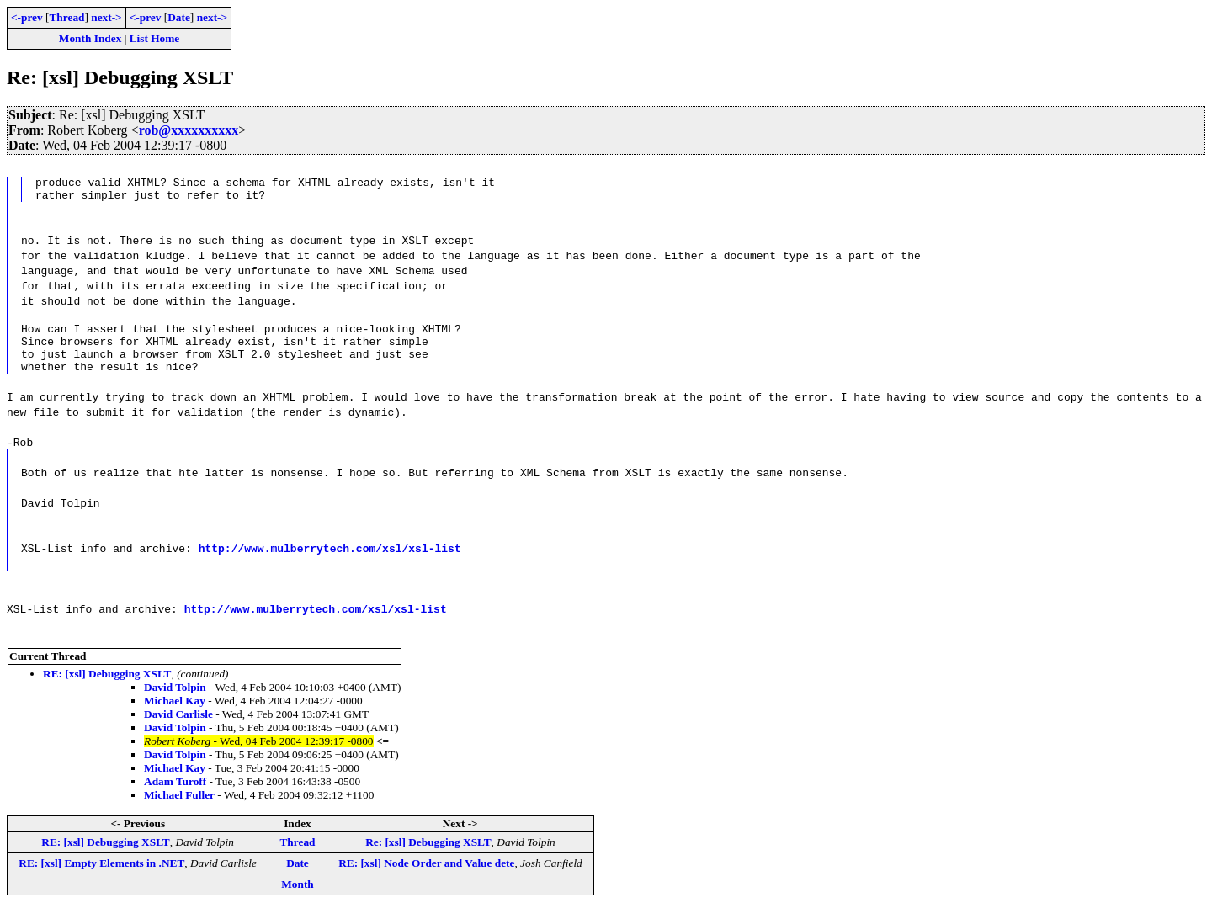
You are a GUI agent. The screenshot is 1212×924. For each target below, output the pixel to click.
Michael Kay (174, 715)
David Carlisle (178, 729)
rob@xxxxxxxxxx (189, 130)
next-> (106, 17)
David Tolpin (175, 702)
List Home (155, 38)
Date (178, 17)
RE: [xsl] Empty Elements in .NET (101, 878)
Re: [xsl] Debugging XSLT (428, 857)
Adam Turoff (175, 796)
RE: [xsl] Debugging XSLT (107, 688)
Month (297, 899)
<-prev (27, 17)
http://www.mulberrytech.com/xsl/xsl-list (330, 563)
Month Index (90, 38)
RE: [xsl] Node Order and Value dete (426, 878)
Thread (66, 17)
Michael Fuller (179, 810)
